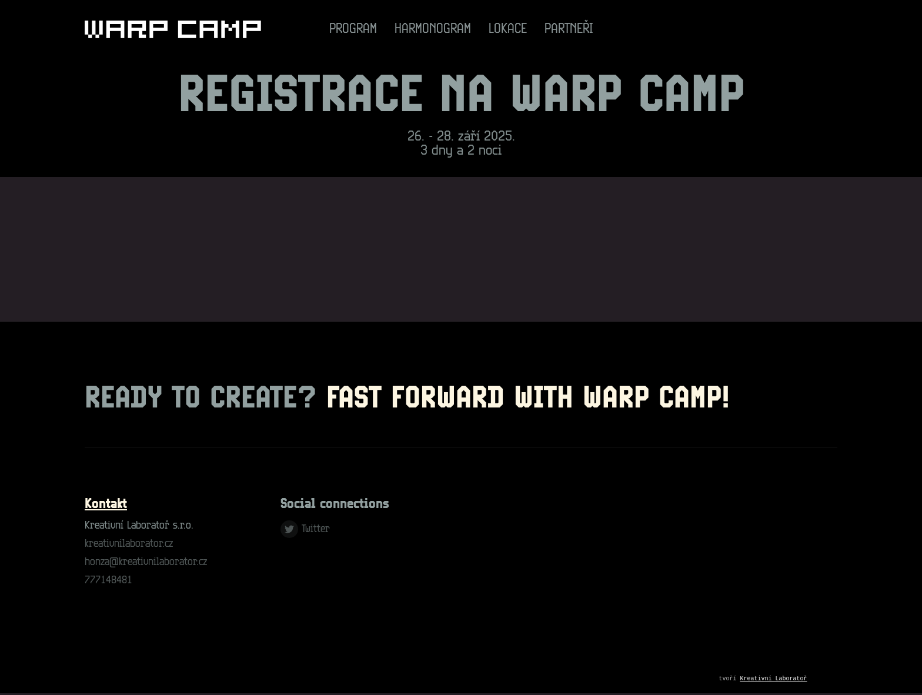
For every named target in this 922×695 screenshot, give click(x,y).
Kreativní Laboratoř (773, 680)
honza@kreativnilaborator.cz (146, 562)
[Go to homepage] (173, 30)
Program (353, 29)
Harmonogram (433, 29)
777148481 (108, 580)
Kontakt (106, 504)
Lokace (508, 29)
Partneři (568, 29)
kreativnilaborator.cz (129, 544)
